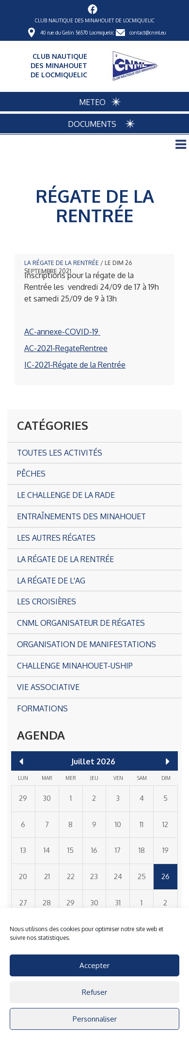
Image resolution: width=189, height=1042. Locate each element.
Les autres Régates (56, 538)
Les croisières (46, 601)
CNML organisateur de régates (81, 623)
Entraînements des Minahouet (81, 516)
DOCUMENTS (92, 124)
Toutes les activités (59, 453)
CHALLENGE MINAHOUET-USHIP (75, 666)
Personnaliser (95, 1019)
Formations (42, 708)
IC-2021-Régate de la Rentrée (75, 365)
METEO (92, 102)
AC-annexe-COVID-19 (62, 331)
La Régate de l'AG (51, 580)
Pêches (31, 473)
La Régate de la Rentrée (61, 262)
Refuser (94, 992)
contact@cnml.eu (147, 32)
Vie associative (48, 687)
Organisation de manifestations (86, 644)
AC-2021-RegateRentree (66, 348)
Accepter (94, 965)
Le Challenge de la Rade (66, 495)
